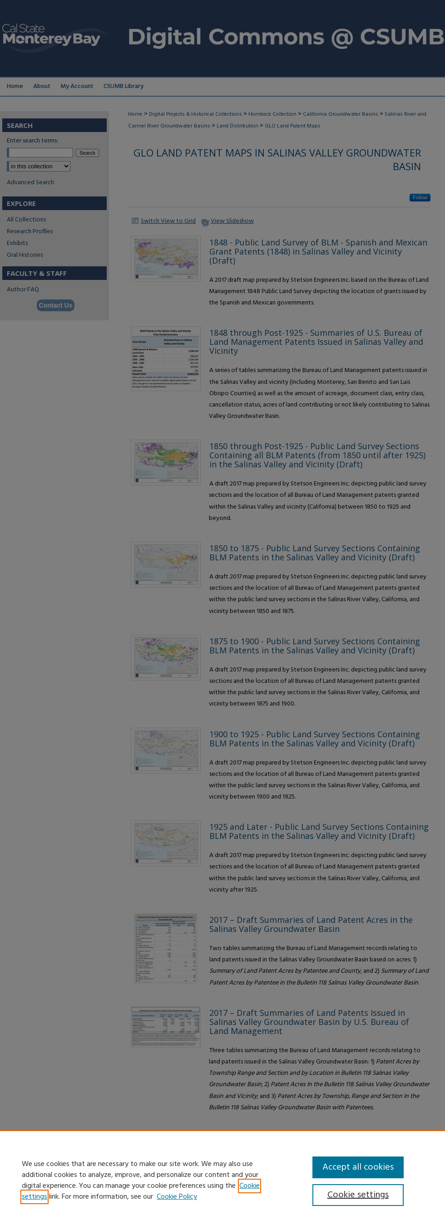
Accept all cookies (358, 1167)
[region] (222, 1180)
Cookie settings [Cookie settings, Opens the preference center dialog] (358, 1195)
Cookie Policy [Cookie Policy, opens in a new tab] (177, 1197)
